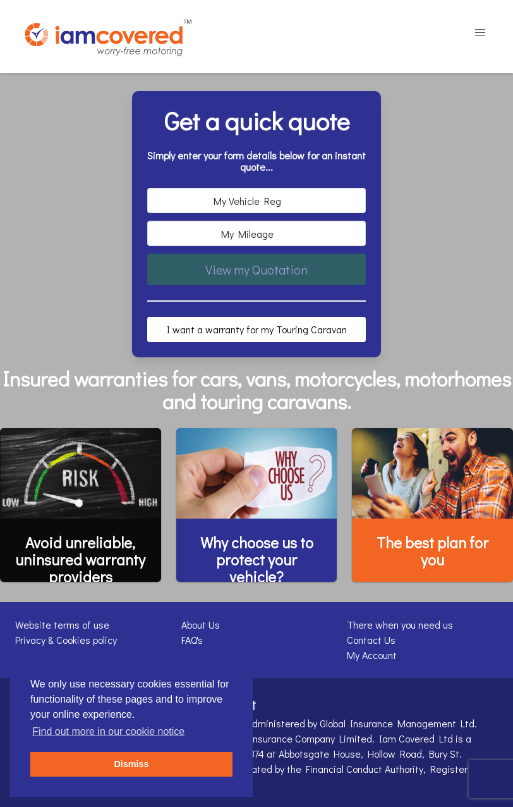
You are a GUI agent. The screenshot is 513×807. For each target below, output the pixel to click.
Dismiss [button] (131, 764)
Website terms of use (62, 624)
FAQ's (192, 639)
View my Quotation (256, 269)
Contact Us (371, 639)
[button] (480, 33)
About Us (200, 624)
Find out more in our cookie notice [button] (108, 731)
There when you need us (400, 624)
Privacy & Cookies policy (66, 639)
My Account (372, 655)
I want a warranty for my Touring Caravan (257, 329)
